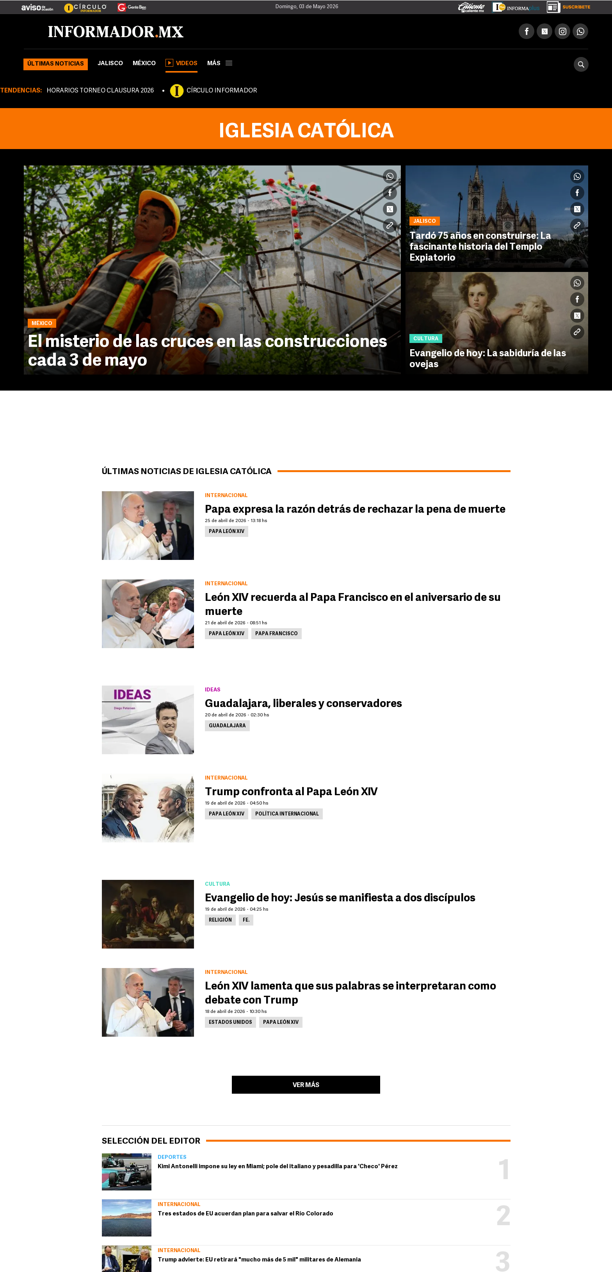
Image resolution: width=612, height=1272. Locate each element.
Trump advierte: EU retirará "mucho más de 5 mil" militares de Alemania (259, 1260)
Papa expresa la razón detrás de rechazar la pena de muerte (355, 510)
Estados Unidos (230, 1022)
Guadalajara (227, 726)
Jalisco (110, 64)
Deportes (172, 1157)
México (144, 64)
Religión (220, 920)
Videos (181, 63)
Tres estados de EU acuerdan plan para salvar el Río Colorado (245, 1214)
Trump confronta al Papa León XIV (291, 792)
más (219, 64)
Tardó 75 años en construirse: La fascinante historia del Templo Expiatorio (480, 247)
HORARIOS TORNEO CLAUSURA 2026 (100, 91)
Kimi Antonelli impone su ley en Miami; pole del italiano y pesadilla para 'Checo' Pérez (278, 1167)
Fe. (246, 920)
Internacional (179, 1204)
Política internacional (287, 814)
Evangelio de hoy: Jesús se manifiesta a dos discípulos (340, 898)
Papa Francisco (276, 634)
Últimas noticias (55, 64)
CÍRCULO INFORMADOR (222, 91)
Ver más (306, 1085)
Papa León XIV (226, 531)
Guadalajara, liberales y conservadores (303, 704)
